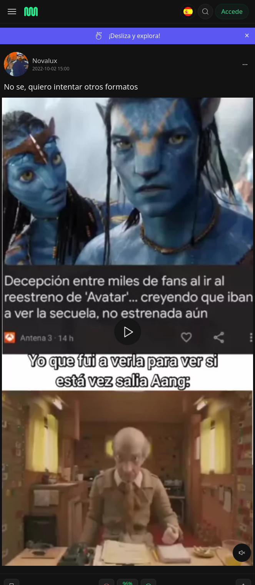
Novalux (44, 60)
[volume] (242, 552)
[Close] (247, 36)
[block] (245, 64)
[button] (205, 11)
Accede (232, 11)
